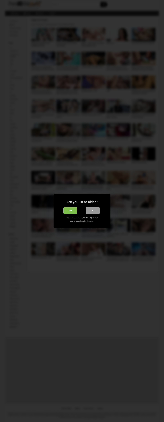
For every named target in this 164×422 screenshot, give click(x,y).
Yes (70, 210)
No (93, 210)
